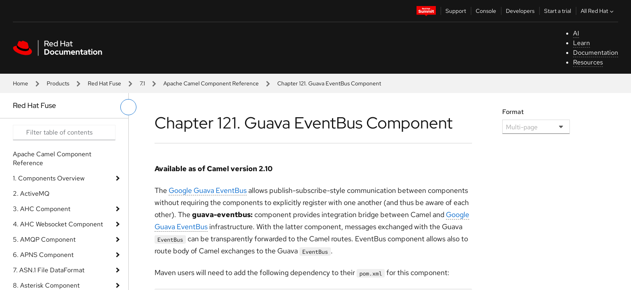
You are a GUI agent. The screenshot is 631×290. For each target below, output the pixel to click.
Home (20, 83)
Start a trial (557, 10)
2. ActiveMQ (31, 193)
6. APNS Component (43, 255)
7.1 (142, 83)
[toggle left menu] (128, 107)
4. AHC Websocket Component (58, 224)
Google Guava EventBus (208, 190)
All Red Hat (598, 10)
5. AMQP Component (44, 239)
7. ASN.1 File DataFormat (49, 270)
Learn (581, 43)
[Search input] (64, 132)
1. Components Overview (49, 178)
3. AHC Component (41, 209)
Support (455, 10)
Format (513, 112)
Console (486, 10)
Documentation (595, 52)
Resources (588, 62)
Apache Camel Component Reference (211, 83)
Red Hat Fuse (104, 83)
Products (58, 83)
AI (576, 33)
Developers (520, 10)
